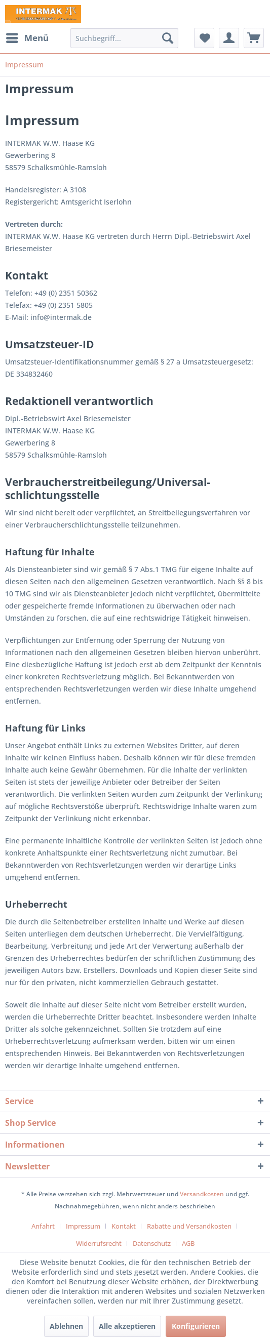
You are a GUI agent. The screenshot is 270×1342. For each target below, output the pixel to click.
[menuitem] (27, 38)
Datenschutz (152, 1243)
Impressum (83, 1226)
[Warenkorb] (254, 38)
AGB (188, 1243)
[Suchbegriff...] (124, 38)
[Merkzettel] (204, 38)
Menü (27, 37)
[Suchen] (167, 38)
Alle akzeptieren (127, 1326)
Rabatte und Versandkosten (189, 1226)
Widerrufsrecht (99, 1243)
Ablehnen (66, 1326)
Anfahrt (43, 1226)
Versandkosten (202, 1194)
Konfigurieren (196, 1326)
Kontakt (123, 1226)
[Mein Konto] (229, 38)
